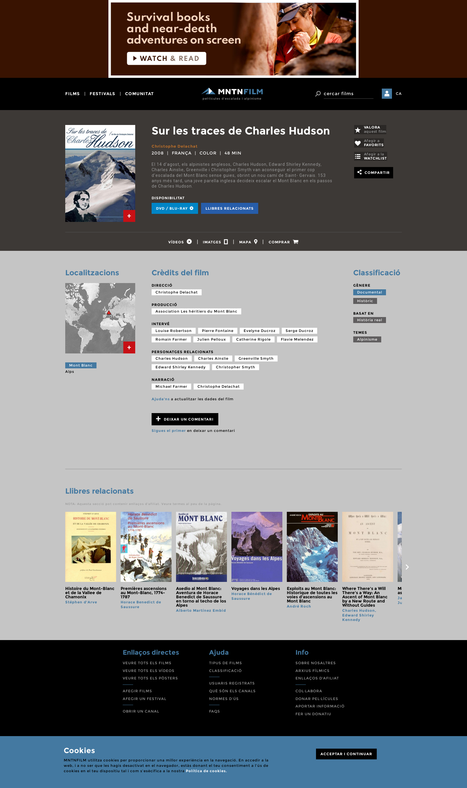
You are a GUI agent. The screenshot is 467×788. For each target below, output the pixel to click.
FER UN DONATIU (313, 715)
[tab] (129, 216)
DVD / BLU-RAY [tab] (175, 208)
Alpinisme (367, 341)
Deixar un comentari (185, 420)
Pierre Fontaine (218, 332)
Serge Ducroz (299, 332)
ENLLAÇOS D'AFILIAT (317, 680)
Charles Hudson (171, 360)
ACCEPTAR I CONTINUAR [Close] (346, 754)
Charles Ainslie (213, 360)
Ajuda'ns (161, 400)
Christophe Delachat (176, 146)
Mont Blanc (81, 367)
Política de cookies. (206, 771)
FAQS (214, 713)
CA (399, 93)
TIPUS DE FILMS (225, 664)
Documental (369, 293)
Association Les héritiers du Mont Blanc (196, 313)
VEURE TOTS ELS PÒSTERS (150, 680)
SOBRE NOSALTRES (315, 664)
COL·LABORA (308, 692)
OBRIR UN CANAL (141, 713)
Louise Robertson (173, 332)
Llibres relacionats (230, 208)
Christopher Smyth (235, 369)
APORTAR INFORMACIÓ (320, 708)
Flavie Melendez (297, 341)
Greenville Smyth (256, 360)
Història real (369, 321)
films (72, 93)
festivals (102, 93)
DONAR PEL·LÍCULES (316, 700)
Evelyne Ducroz (259, 332)
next (407, 568)
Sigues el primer (169, 432)
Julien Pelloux (211, 341)
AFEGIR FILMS (137, 692)
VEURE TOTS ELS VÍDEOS (149, 672)
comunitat (139, 93)
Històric (365, 302)
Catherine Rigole (253, 341)
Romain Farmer (171, 341)
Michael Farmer (171, 388)
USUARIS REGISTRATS (232, 685)
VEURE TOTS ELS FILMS (147, 664)
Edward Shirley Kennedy (180, 369)
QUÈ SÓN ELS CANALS (232, 692)
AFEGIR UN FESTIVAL (144, 700)
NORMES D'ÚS (224, 700)
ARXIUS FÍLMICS (312, 672)
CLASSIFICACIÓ (225, 672)
